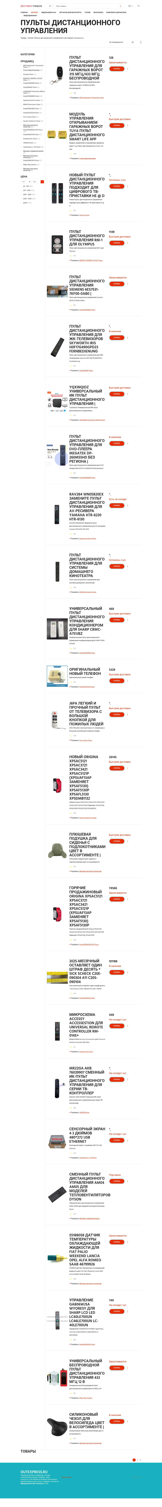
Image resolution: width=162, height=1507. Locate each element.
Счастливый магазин (87, 158)
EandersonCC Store (86, 1051)
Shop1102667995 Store (87, 653)
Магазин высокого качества (90, 871)
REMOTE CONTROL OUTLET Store (91, 260)
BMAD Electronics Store (87, 592)
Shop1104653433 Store (87, 1344)
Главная (24, 12)
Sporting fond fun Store (87, 538)
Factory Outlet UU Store (87, 818)
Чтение (87, 12)
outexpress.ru (34, 1472)
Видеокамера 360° (48, 12)
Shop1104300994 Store (87, 310)
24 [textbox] (132, 42)
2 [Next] (140, 1460)
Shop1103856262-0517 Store (89, 944)
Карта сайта (66, 1477)
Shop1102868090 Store (87, 477)
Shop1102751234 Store (87, 687)
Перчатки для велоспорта (70, 12)
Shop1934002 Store (86, 370)
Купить (117, 69)
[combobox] (50, 6)
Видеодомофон (30, 15)
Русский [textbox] (131, 6)
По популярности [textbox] (116, 42)
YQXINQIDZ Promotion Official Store (92, 420)
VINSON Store (84, 1112)
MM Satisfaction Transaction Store (91, 97)
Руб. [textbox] (139, 6)
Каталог (34, 12)
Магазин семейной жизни (89, 1218)
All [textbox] (50, 6)
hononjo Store (84, 215)
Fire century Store (85, 740)
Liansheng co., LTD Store (87, 1158)
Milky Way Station (85, 1398)
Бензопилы (98, 12)
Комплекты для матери (116, 12)
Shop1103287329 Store (87, 998)
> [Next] (137, 1460)
